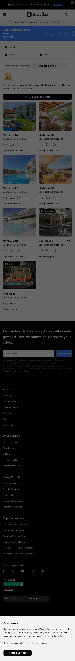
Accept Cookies (17, 652)
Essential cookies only (37, 643)
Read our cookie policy (13, 643)
